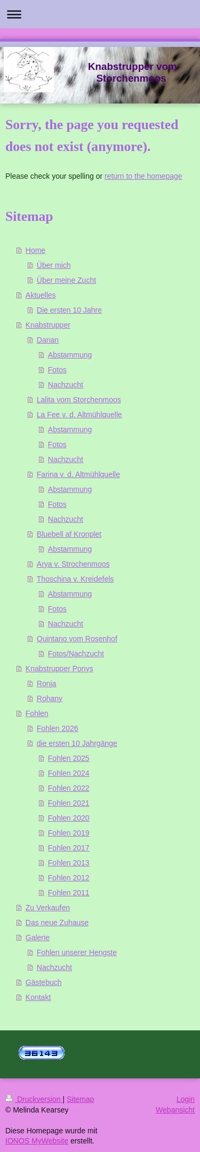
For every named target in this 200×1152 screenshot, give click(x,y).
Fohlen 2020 (69, 818)
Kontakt (38, 997)
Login (186, 1099)
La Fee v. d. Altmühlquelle (79, 414)
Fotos (57, 370)
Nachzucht (65, 384)
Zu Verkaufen (48, 907)
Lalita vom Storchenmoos (79, 399)
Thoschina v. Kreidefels (75, 579)
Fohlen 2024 (69, 773)
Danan (48, 340)
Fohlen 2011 (69, 892)
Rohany (49, 698)
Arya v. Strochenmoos (73, 564)
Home (35, 250)
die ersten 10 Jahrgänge (77, 743)
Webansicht (175, 1110)
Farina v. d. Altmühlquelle (78, 474)
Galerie (38, 937)
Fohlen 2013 (69, 863)
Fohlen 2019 (69, 833)
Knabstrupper (48, 325)
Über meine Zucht (66, 280)
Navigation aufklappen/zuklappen (100, 14)
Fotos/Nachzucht (76, 653)
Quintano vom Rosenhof (77, 638)
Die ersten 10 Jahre (69, 310)
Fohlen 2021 (69, 803)
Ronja (47, 683)
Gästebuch (44, 982)
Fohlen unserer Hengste (77, 952)
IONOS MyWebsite (36, 1141)
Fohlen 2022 (69, 788)
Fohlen (37, 713)
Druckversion (33, 1099)
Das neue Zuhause (57, 922)
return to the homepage (143, 176)
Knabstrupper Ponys (59, 668)
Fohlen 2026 (57, 728)
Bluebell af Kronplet (69, 534)
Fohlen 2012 (69, 877)
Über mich (54, 265)
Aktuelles (41, 295)
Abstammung (70, 355)
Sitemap (80, 1099)
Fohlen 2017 (69, 848)
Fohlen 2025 (69, 758)
